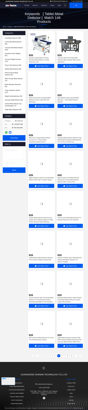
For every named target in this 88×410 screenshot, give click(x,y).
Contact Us (44, 5)
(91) (13, 85)
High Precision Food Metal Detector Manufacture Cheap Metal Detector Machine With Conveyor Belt (68, 180)
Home (11, 5)
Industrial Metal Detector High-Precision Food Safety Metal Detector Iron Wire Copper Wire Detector (69, 300)
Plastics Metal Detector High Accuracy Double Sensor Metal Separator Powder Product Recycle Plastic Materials (41, 220)
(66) (14, 100)
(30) (13, 96)
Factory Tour (71, 386)
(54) (13, 54)
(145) (14, 48)
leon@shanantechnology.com (59, 1)
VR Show (26, 5)
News (71, 393)
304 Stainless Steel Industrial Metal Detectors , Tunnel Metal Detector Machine (68, 100)
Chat (76, 5)
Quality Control (71, 389)
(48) (11, 74)
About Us (35, 5)
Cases (71, 396)
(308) (13, 38)
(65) (13, 43)
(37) (13, 105)
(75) (14, 79)
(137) (13, 60)
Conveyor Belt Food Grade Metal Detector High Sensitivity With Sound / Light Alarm (69, 60)
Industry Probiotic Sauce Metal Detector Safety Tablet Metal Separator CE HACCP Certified (69, 260)
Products (18, 5)
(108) (13, 65)
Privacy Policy (71, 403)
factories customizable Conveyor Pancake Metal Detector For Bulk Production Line (39, 60)
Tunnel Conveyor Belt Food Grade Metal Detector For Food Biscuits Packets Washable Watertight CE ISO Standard (41, 300)
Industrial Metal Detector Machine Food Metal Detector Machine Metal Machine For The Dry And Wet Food (69, 140)
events (52, 5)
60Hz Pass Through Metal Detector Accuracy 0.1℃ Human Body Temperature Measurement (39, 140)
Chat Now (14, 138)
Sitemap (71, 400)
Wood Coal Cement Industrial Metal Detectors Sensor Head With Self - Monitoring (40, 100)
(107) (12, 91)
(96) (13, 109)
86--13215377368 (76, 1)
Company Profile (71, 383)
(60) (13, 69)
